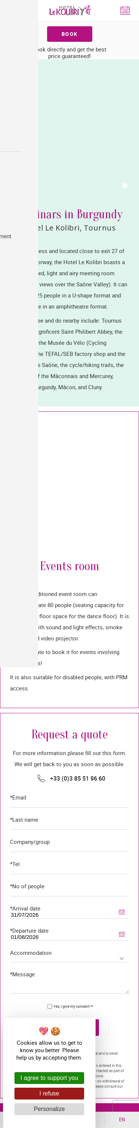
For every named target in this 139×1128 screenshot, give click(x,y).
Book (70, 33)
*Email (18, 530)
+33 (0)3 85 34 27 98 (69, 938)
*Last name (24, 552)
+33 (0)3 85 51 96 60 (77, 511)
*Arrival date (25, 641)
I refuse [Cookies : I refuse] (49, 1093)
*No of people (27, 619)
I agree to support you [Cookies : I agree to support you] (49, 1078)
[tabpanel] (69, 61)
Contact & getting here (69, 968)
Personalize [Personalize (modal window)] (49, 1109)
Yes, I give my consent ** (73, 739)
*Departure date (29, 663)
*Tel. (15, 597)
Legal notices (55, 824)
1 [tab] (125, 51)
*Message (22, 707)
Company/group (30, 575)
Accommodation (31, 685)
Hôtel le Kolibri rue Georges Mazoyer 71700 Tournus (75, 895)
